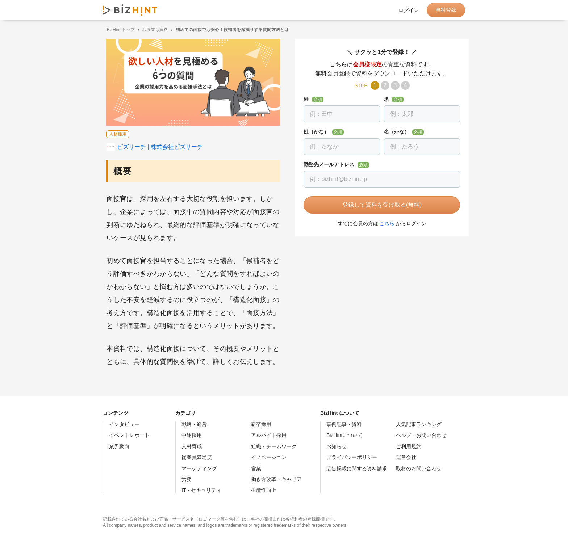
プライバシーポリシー (351, 457)
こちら (383, 223)
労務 (186, 479)
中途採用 (191, 435)
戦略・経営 (194, 424)
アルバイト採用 (269, 435)
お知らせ (336, 446)
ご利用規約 (408, 446)
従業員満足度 (196, 457)
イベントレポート (129, 435)
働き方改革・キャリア (276, 479)
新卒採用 (261, 424)
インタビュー (124, 424)
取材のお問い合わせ (419, 468)
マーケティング (199, 468)
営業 (256, 468)
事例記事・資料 (344, 424)
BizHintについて (344, 435)
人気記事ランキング (419, 424)
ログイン (408, 10)
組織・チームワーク (274, 446)
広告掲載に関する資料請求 (356, 468)
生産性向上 (263, 490)
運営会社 (406, 457)
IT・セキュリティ (201, 490)
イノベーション (269, 457)
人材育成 (191, 446)
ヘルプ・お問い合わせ (421, 435)
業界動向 (119, 446)
